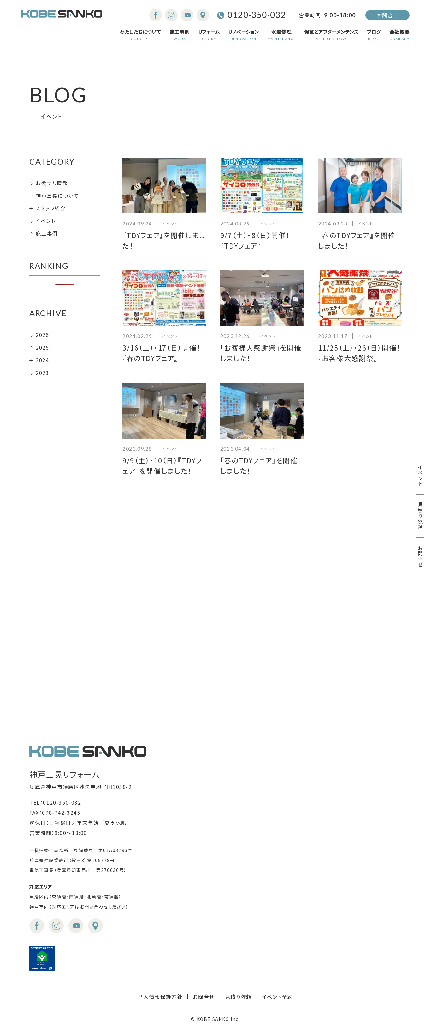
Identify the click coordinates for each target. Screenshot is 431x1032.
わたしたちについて (140, 35)
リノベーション (243, 35)
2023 (42, 372)
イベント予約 (277, 996)
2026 (42, 335)
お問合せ (387, 15)
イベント (420, 476)
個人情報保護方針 (160, 996)
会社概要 (399, 35)
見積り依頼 (420, 516)
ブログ (374, 35)
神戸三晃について (57, 195)
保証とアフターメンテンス (331, 35)
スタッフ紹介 (51, 208)
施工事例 (180, 35)
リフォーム (209, 35)
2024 (42, 360)
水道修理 (281, 35)
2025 (42, 347)
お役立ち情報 (52, 183)
